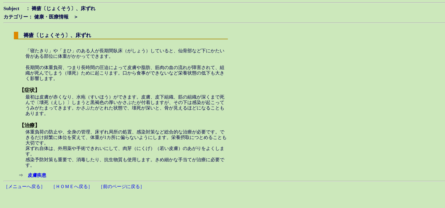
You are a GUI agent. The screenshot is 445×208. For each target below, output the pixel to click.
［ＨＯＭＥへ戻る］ (72, 186)
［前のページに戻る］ (121, 186)
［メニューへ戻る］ (24, 186)
